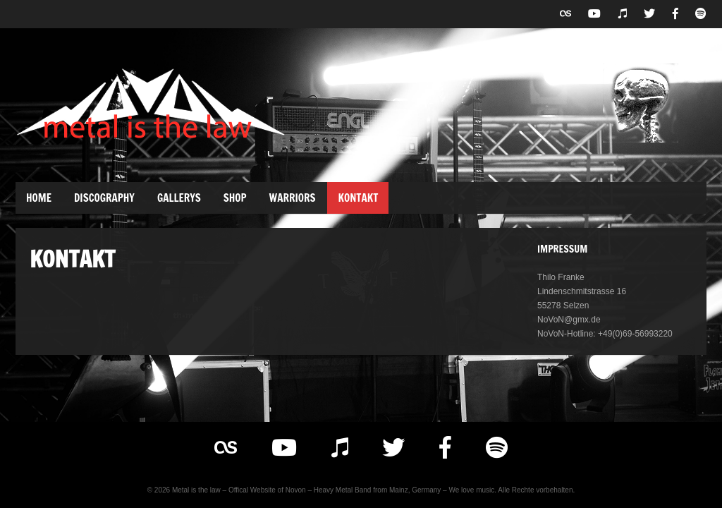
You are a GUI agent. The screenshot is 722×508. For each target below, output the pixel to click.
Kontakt (358, 197)
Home (38, 197)
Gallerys (179, 197)
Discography (104, 197)
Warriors (292, 197)
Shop (235, 197)
